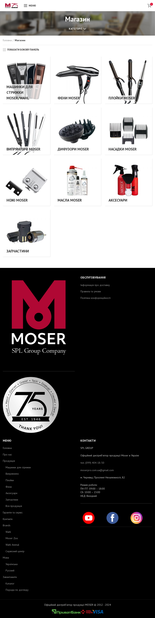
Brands (6, 525)
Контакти (7, 519)
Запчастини (12, 499)
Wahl (8, 532)
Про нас (7, 454)
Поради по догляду (17, 590)
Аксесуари (11, 493)
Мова (6, 557)
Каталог (10, 583)
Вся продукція (14, 506)
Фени (9, 486)
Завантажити (10, 577)
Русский (10, 570)
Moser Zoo (12, 538)
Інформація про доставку (95, 285)
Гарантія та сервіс (13, 512)
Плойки (10, 480)
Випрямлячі (12, 473)
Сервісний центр (15, 551)
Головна (7, 40)
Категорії (75, 28)
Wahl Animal (12, 544)
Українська (12, 564)
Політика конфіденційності (95, 298)
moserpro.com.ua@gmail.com (97, 470)
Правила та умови (90, 291)
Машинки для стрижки (18, 467)
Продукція (9, 461)
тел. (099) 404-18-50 (92, 462)
